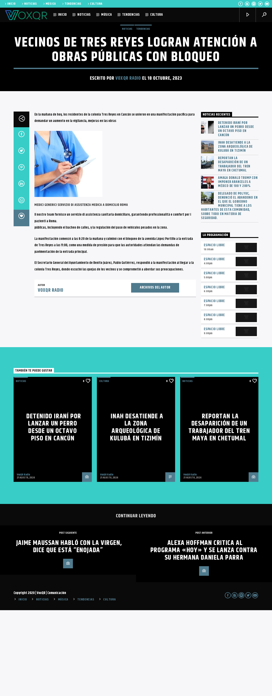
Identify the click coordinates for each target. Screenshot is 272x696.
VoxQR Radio (128, 121)
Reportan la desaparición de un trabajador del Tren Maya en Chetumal (234, 250)
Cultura (104, 467)
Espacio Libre (214, 331)
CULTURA (94, 3)
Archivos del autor (155, 373)
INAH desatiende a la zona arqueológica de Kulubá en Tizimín (235, 232)
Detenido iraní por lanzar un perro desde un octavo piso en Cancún (236, 215)
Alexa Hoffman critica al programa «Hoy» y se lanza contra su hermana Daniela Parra (204, 636)
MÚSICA (49, 3)
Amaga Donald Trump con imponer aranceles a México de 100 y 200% (238, 268)
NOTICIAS (29, 3)
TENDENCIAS (71, 3)
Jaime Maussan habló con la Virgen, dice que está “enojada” (69, 632)
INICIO (10, 3)
